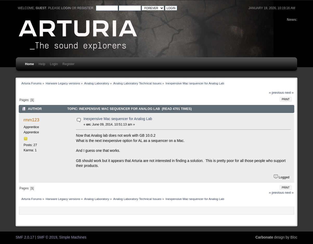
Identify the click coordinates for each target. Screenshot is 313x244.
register (85, 8)
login (66, 8)
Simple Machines (73, 237)
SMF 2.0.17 (25, 237)
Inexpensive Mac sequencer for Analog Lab (117, 119)
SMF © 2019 (47, 237)
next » (289, 93)
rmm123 (31, 119)
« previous (276, 93)
